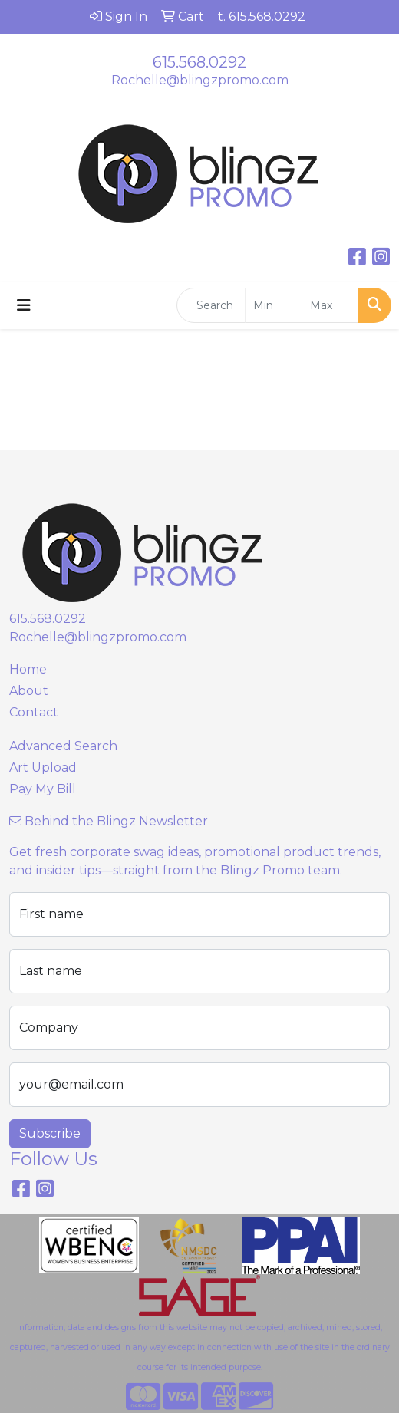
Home (28, 669)
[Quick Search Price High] (330, 305)
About (28, 690)
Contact (33, 712)
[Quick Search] (211, 305)
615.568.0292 (199, 62)
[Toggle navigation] (24, 305)
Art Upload (43, 767)
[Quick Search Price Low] (273, 305)
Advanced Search (63, 746)
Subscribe (50, 1133)
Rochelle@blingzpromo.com (200, 80)
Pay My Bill (42, 789)
